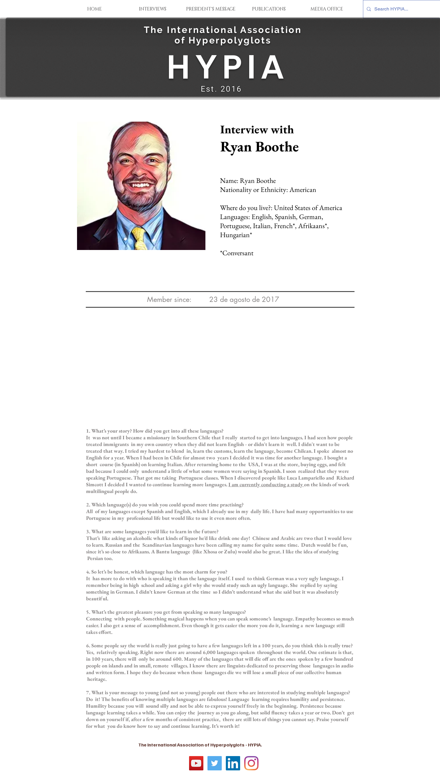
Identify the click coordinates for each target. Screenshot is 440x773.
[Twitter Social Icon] (214, 763)
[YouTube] (196, 763)
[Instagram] (251, 763)
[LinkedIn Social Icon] (233, 763)
